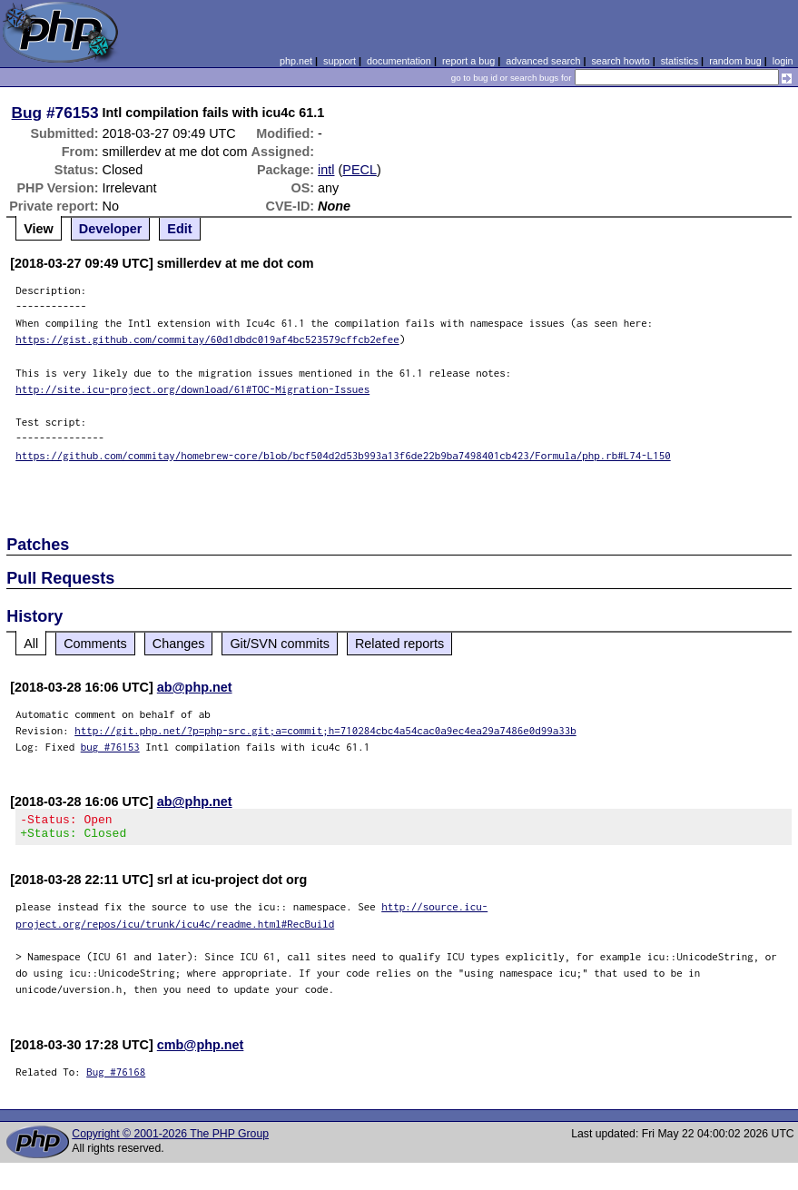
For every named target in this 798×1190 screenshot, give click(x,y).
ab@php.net (194, 687)
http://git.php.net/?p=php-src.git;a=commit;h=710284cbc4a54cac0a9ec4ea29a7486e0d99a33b (325, 730)
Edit (179, 228)
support (339, 60)
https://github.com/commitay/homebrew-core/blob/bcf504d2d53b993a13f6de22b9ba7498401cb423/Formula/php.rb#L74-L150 (343, 455)
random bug (735, 60)
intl (326, 169)
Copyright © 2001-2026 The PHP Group (170, 1139)
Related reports (399, 643)
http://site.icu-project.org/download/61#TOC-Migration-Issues (192, 389)
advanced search (543, 60)
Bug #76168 (115, 1077)
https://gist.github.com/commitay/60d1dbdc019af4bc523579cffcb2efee (207, 339)
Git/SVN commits (280, 643)
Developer (111, 228)
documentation (399, 60)
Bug (27, 112)
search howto (620, 60)
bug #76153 (110, 746)
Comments (95, 643)
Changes (179, 643)
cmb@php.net (200, 1050)
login (783, 60)
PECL (359, 169)
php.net (296, 60)
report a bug (468, 60)
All (31, 643)
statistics (679, 60)
